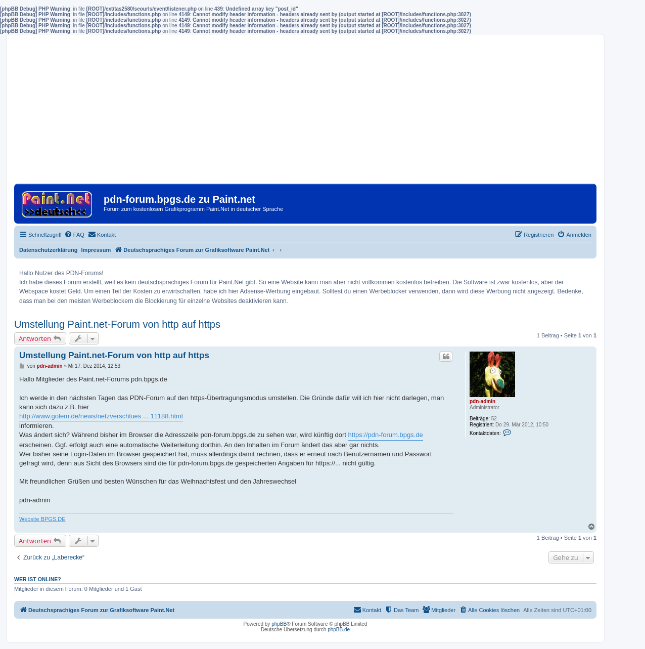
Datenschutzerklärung (48, 250)
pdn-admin (482, 401)
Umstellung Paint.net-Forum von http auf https (117, 324)
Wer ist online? (37, 579)
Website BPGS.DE (42, 519)
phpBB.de (339, 629)
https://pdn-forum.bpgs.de (385, 435)
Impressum (96, 250)
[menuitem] (74, 235)
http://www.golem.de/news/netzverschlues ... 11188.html (101, 416)
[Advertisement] (305, 113)
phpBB (279, 624)
